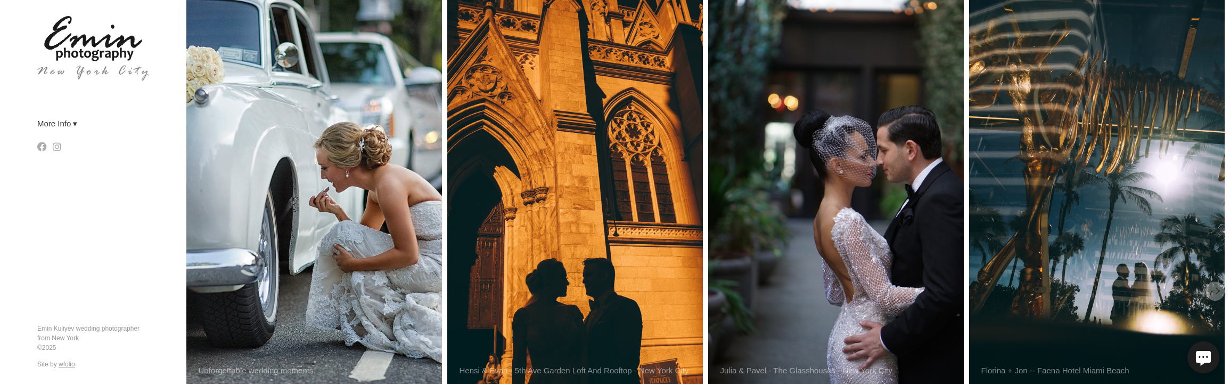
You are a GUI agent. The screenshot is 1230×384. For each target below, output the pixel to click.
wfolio (67, 364)
